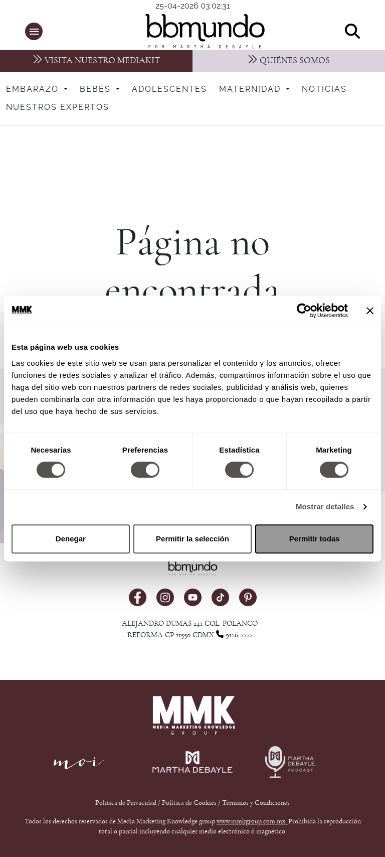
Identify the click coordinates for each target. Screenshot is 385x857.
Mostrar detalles (325, 506)
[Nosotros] (288, 61)
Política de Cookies (189, 802)
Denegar (71, 538)
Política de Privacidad (126, 802)
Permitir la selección (192, 538)
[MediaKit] (96, 61)
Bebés (97, 89)
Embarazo (34, 89)
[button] (34, 31)
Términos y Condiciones (256, 802)
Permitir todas (314, 538)
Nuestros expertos (57, 107)
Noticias (324, 89)
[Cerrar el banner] (369, 310)
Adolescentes (169, 89)
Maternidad (251, 89)
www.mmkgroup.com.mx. (252, 821)
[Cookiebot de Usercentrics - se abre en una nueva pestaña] (304, 310)
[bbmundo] (197, 31)
